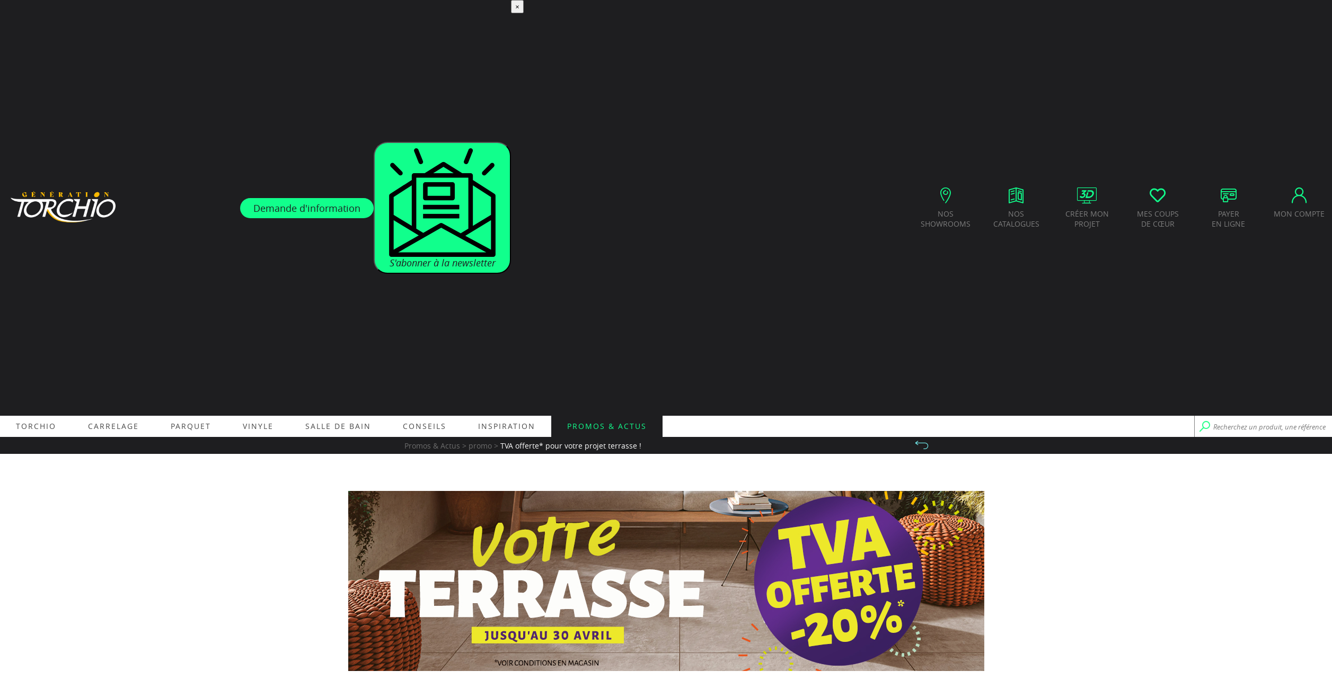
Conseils (424, 426)
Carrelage (113, 426)
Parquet (191, 426)
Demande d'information (306, 208)
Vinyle (258, 426)
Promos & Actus (607, 426)
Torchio (36, 426)
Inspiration (506, 426)
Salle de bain (338, 426)
